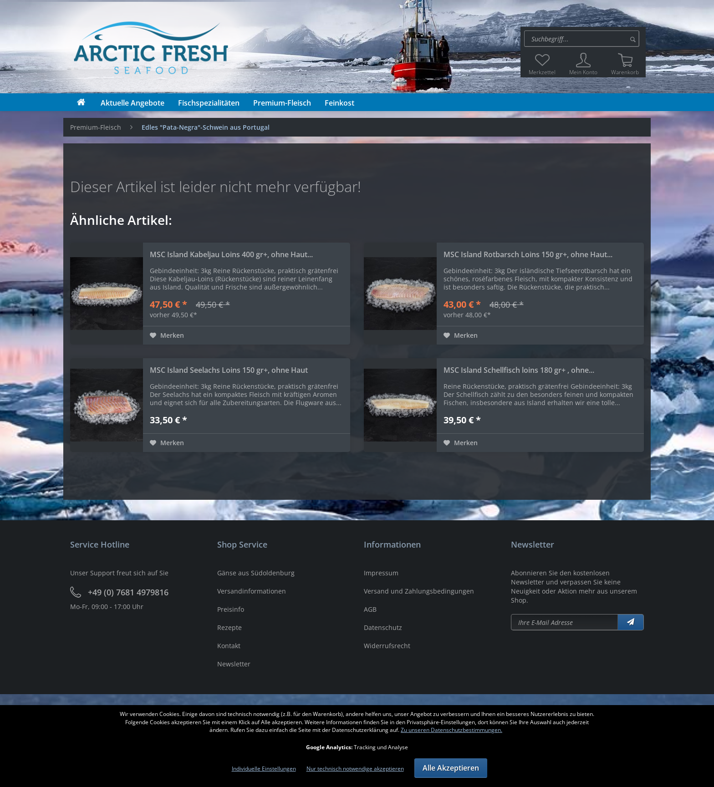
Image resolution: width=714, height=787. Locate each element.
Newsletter (233, 664)
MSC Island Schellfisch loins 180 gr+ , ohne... (519, 370)
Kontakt (228, 645)
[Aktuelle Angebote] (132, 102)
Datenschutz (383, 627)
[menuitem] (583, 39)
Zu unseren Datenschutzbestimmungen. (451, 730)
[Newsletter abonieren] (564, 622)
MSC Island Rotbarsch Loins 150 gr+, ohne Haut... (528, 254)
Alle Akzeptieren (451, 768)
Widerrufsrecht (387, 645)
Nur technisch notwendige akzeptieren (355, 768)
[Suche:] (581, 38)
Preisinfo (230, 609)
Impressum (381, 573)
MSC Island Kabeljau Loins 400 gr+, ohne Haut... (231, 254)
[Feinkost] (339, 102)
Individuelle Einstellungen (264, 768)
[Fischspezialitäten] (208, 102)
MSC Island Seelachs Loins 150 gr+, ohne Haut (229, 370)
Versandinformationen (251, 591)
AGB (370, 609)
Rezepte (229, 627)
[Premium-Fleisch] (282, 102)
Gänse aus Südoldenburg (256, 573)
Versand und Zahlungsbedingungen (419, 591)
